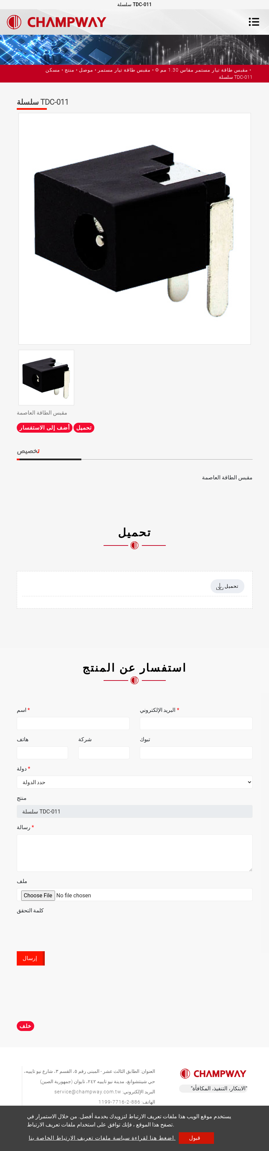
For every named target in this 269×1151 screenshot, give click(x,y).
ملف (22, 881)
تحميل (84, 427)
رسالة (25, 827)
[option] (134, 229)
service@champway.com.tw (87, 1091)
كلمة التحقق (30, 910)
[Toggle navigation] (254, 22)
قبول (194, 1138)
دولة (23, 768)
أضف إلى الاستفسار (44, 427)
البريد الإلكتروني (159, 710)
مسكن (52, 70)
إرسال (30, 958)
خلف (25, 1026)
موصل (86, 70)
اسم (23, 710)
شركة (85, 739)
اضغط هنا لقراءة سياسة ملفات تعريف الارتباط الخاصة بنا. (102, 1138)
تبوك (145, 739)
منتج (70, 70)
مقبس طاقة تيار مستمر (124, 70)
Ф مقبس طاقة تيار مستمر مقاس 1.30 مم (201, 70)
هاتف (22, 739)
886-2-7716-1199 (119, 1102)
